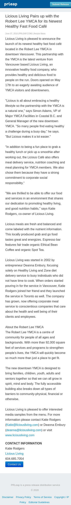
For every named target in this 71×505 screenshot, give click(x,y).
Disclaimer (7, 497)
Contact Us (14, 464)
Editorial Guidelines (39, 502)
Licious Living (14, 453)
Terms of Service (43, 497)
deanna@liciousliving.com (23, 430)
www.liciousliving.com (19, 435)
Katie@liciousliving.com (22, 424)
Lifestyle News (39, 34)
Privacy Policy (23, 497)
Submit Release (60, 4)
